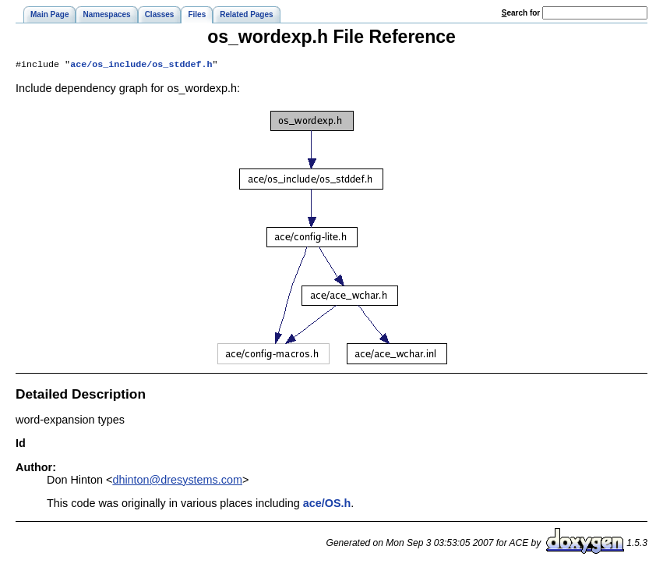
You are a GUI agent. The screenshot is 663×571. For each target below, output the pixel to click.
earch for (520, 13)
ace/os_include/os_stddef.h (141, 65)
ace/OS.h (327, 504)
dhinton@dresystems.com (177, 481)
